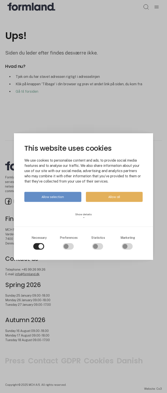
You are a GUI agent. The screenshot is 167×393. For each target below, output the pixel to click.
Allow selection (53, 197)
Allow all (114, 197)
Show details (83, 216)
